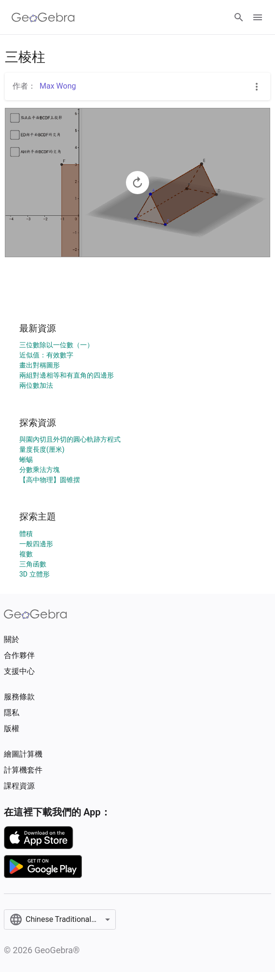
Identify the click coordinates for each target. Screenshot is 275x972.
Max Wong (58, 86)
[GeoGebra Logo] (43, 17)
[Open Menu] (257, 17)
